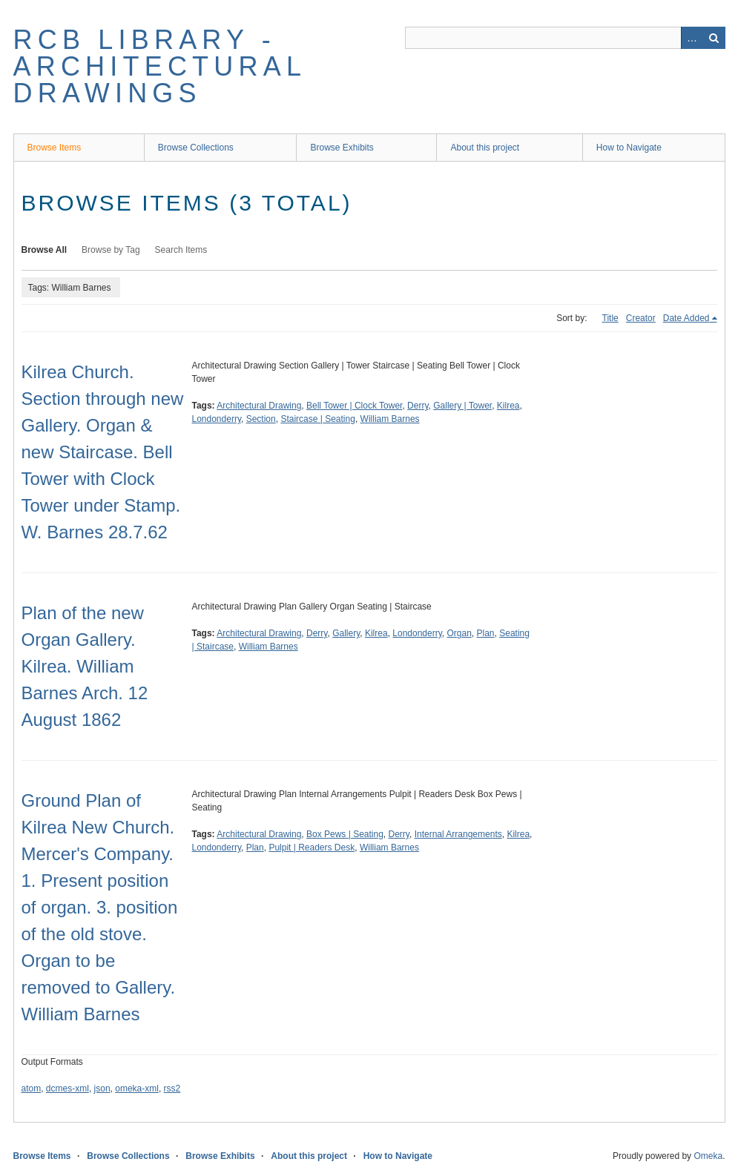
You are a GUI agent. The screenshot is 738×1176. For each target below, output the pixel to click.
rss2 (172, 1088)
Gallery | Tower (462, 405)
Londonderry (217, 419)
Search (714, 38)
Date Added (686, 318)
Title (610, 318)
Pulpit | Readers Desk (311, 847)
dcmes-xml (67, 1088)
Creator (641, 318)
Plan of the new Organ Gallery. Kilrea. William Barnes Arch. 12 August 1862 (85, 666)
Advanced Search (692, 38)
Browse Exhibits (341, 147)
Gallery (346, 633)
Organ (459, 633)
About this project (484, 147)
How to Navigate (629, 147)
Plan (486, 633)
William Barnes (390, 419)
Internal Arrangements (458, 834)
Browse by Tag (111, 250)
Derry (417, 405)
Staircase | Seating (317, 419)
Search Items (181, 250)
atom (32, 1088)
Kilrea (508, 405)
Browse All (44, 250)
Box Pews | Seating (344, 834)
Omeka (707, 1156)
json (102, 1088)
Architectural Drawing (259, 405)
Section (261, 419)
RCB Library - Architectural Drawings (159, 66)
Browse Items (54, 147)
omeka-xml (137, 1088)
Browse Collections (196, 147)
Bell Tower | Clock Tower (354, 405)
